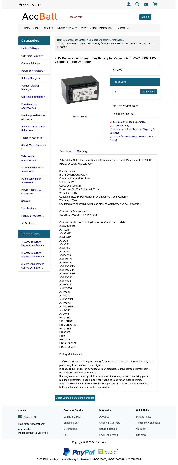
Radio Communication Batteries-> (33, 128)
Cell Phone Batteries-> (33, 96)
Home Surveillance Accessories (31, 180)
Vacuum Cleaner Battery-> (30, 87)
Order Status (70, 428)
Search (145, 16)
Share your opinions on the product (75, 397)
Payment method (108, 435)
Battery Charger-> (30, 78)
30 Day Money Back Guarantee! (129, 121)
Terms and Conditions (148, 422)
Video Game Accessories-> (29, 158)
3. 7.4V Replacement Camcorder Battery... (32, 266)
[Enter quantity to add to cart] (127, 91)
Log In (36, 4)
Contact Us (123, 28)
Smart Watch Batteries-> (33, 147)
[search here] (102, 17)
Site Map (141, 435)
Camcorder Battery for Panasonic (106, 39)
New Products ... (30, 208)
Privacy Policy (143, 416)
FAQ (66, 435)
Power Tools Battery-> (33, 70)
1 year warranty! (121, 125)
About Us (48, 28)
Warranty (141, 428)
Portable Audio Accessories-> (29, 106)
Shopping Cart (71, 422)
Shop (36, 28)
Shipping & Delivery (66, 28)
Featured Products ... (32, 215)
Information (105, 28)
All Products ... (29, 223)
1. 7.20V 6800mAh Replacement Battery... (33, 243)
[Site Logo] (42, 16)
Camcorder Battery (76, 39)
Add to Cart (148, 91)
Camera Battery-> (30, 63)
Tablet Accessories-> (32, 137)
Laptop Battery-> (30, 48)
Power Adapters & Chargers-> (31, 191)
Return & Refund (88, 28)
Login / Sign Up (72, 416)
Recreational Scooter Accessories (32, 169)
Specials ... (27, 201)
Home (24, 4)
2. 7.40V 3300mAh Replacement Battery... (33, 254)
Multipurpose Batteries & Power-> (33, 117)
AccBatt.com (99, 442)
